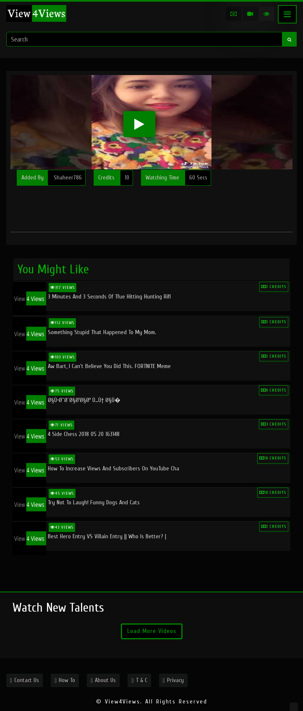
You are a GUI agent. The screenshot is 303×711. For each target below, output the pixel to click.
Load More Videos (151, 631)
